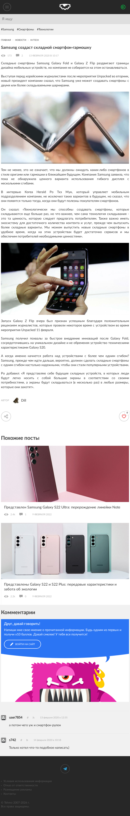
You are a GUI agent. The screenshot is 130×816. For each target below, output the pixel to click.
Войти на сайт (22, 644)
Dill (23, 400)
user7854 (15, 717)
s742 (12, 740)
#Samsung (7, 29)
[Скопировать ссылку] (6, 416)
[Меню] (7, 7)
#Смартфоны (25, 29)
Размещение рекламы (17, 789)
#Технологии (45, 29)
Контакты (9, 793)
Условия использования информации (27, 781)
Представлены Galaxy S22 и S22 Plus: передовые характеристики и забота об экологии (60, 587)
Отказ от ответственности (20, 785)
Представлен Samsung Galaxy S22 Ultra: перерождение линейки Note (62, 507)
